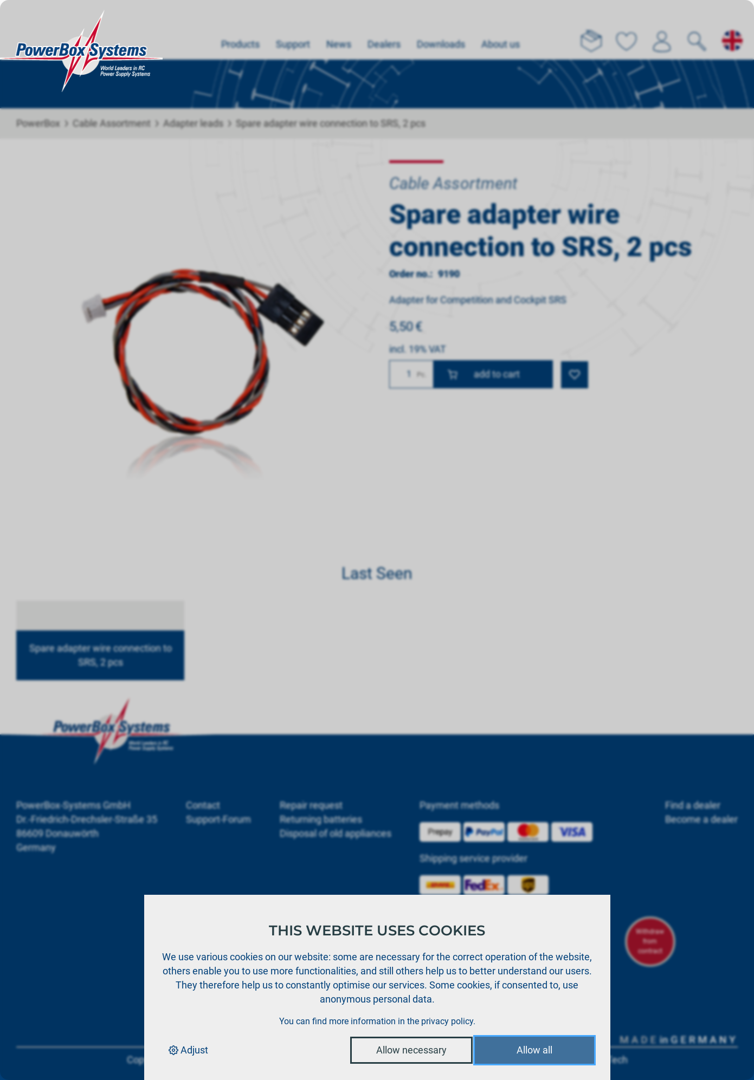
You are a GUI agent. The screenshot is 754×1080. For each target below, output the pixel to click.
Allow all (534, 1050)
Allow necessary (411, 1050)
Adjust (188, 1050)
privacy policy (447, 1021)
